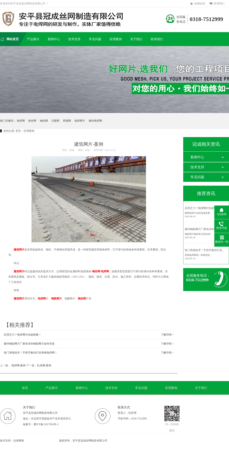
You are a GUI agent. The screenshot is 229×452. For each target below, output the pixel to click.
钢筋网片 (56, 298)
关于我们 (201, 387)
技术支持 (197, 167)
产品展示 (52, 387)
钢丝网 (44, 120)
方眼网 (55, 120)
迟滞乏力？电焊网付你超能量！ (22, 334)
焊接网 (67, 120)
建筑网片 (19, 249)
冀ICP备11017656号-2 (46, 424)
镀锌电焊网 (95, 120)
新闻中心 (197, 157)
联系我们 (219, 3)
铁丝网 (32, 120)
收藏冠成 (199, 3)
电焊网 (21, 120)
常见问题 (197, 177)
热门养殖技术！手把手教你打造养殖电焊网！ (30, 352)
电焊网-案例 (18, 365)
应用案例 (171, 387)
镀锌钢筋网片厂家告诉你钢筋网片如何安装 (29, 343)
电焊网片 (79, 120)
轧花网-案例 (44, 365)
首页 (18, 130)
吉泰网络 (18, 440)
